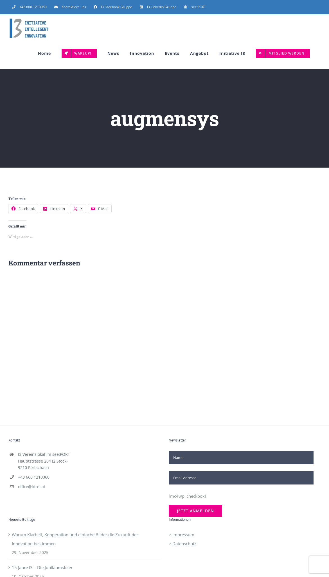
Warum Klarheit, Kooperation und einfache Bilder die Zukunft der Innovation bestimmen (75, 539)
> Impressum (181, 534)
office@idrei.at (31, 486)
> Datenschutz (182, 543)
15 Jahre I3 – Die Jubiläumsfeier (42, 567)
